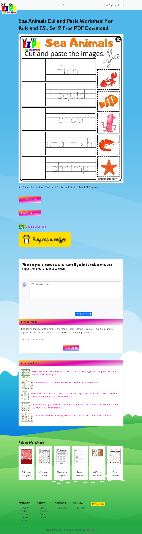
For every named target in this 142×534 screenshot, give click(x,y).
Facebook (80, 507)
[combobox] (113, 5)
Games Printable (44, 509)
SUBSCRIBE (71, 347)
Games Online (43, 516)
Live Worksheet (30, 213)
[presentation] (98, 306)
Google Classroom (33, 227)
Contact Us (63, 507)
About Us (26, 520)
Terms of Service (26, 516)
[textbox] (113, 5)
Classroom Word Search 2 (44, 476)
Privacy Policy (25, 509)
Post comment (83, 313)
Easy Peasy (91, 529)
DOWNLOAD (31, 199)
